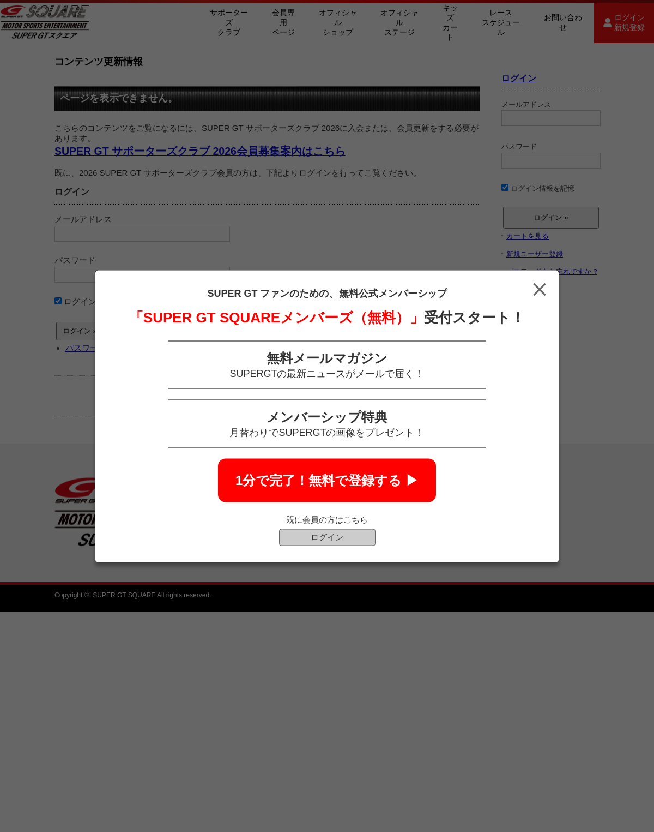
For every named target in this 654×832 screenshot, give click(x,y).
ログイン (327, 536)
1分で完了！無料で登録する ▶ (327, 479)
